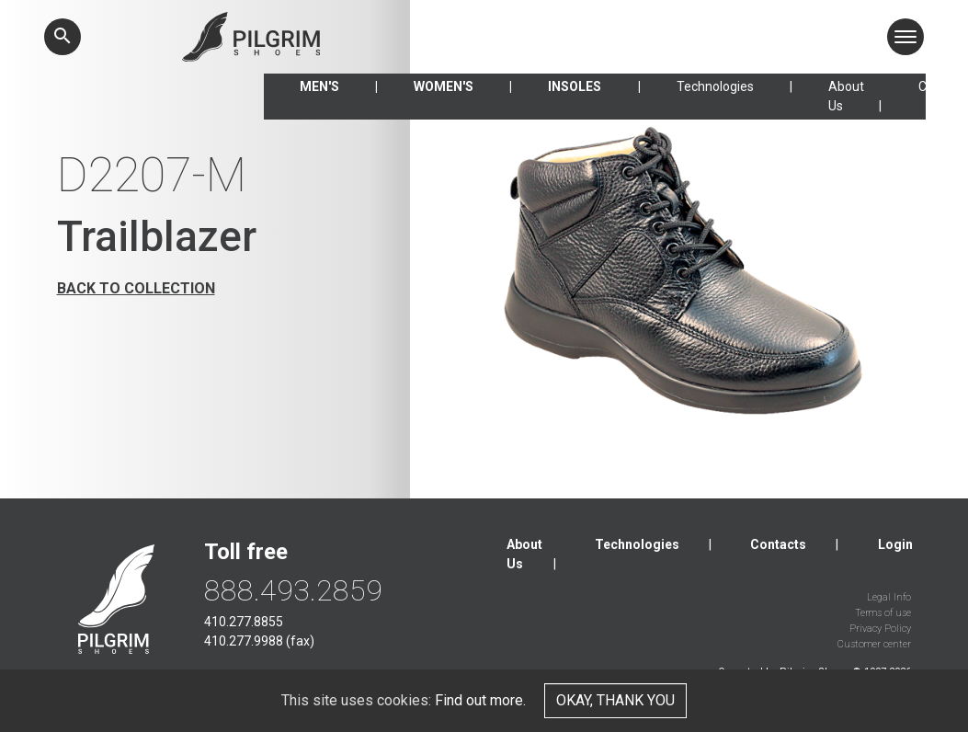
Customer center (874, 644)
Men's (319, 86)
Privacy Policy (880, 629)
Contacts (778, 544)
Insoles (574, 86)
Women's (443, 86)
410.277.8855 (243, 621)
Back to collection (136, 288)
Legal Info (889, 597)
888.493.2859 (293, 590)
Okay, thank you (615, 700)
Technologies (715, 86)
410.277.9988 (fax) (259, 641)
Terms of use (883, 613)
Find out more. (480, 700)
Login (895, 544)
